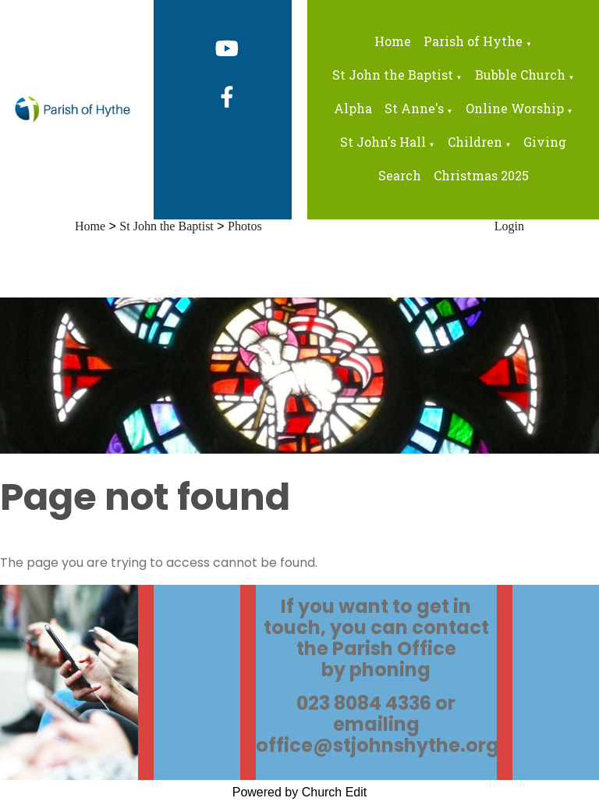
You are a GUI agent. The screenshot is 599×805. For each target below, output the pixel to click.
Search (399, 175)
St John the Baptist (392, 74)
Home (392, 41)
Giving (544, 142)
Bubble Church (520, 74)
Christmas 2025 (481, 175)
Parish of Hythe (473, 41)
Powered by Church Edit (299, 792)
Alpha (353, 108)
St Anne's (414, 108)
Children (475, 142)
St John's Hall (383, 142)
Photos (245, 226)
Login (509, 226)
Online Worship (515, 108)
